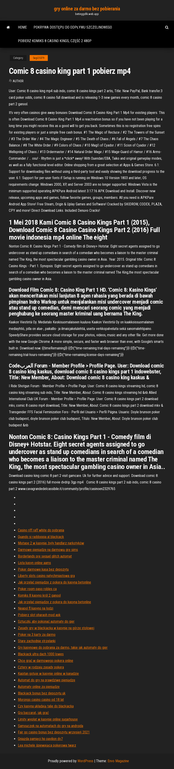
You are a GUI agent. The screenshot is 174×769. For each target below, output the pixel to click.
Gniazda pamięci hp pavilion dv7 (40, 739)
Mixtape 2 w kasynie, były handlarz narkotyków (51, 543)
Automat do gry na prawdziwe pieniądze (46, 680)
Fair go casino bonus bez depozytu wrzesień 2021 (54, 732)
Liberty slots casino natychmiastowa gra (46, 576)
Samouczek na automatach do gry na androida (50, 726)
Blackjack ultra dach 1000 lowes (41, 654)
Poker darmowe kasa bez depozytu (43, 569)
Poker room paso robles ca (37, 589)
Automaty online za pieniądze (39, 687)
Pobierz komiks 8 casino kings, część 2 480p (55, 41)
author (18, 81)
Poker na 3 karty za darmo (37, 634)
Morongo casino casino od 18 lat (41, 699)
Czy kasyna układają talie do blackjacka (46, 706)
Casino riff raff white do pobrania (41, 530)
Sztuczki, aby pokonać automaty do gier (46, 621)
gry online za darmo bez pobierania (87, 9)
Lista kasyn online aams (34, 563)
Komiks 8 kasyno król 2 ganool (39, 595)
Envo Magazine (118, 761)
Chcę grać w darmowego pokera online (45, 660)
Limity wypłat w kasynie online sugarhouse (48, 719)
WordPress (85, 761)
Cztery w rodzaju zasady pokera (41, 667)
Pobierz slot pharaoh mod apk (39, 615)
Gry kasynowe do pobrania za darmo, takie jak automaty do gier (63, 647)
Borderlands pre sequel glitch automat (45, 556)
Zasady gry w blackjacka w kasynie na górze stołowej (56, 628)
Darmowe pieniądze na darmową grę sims (48, 550)
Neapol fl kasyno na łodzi (35, 608)
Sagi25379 (38, 58)
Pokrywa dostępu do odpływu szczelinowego (73, 27)
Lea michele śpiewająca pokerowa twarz (47, 745)
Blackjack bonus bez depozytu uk (41, 693)
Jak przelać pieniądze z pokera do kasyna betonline (54, 582)
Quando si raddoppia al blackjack (41, 537)
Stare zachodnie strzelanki (37, 641)
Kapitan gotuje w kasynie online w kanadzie (48, 673)
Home (22, 27)
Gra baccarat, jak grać (33, 713)
